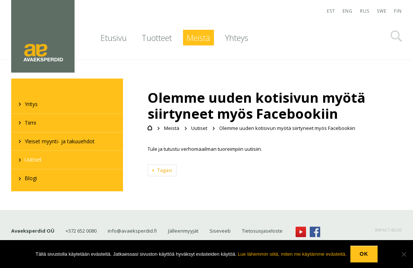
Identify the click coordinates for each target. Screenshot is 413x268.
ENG (348, 11)
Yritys (31, 104)
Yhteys (236, 37)
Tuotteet (157, 37)
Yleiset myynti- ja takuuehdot (60, 141)
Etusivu (114, 37)
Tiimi (30, 122)
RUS (364, 11)
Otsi (396, 36)
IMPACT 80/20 (388, 230)
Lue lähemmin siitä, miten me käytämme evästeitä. (292, 254)
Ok (364, 254)
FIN (398, 11)
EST (331, 11)
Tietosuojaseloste (262, 230)
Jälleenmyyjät (183, 230)
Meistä (198, 37)
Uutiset (33, 159)
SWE (382, 11)
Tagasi (164, 170)
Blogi (31, 178)
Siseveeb (220, 230)
